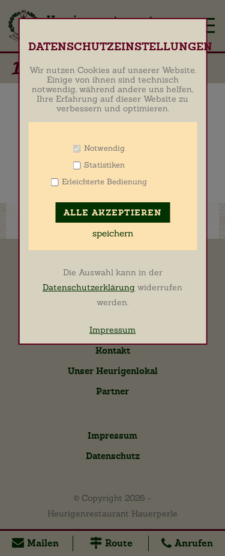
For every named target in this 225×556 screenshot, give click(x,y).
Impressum (112, 329)
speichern (112, 233)
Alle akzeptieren (112, 212)
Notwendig (104, 148)
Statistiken (104, 165)
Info (140, 148)
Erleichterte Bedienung (104, 182)
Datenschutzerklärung (89, 287)
